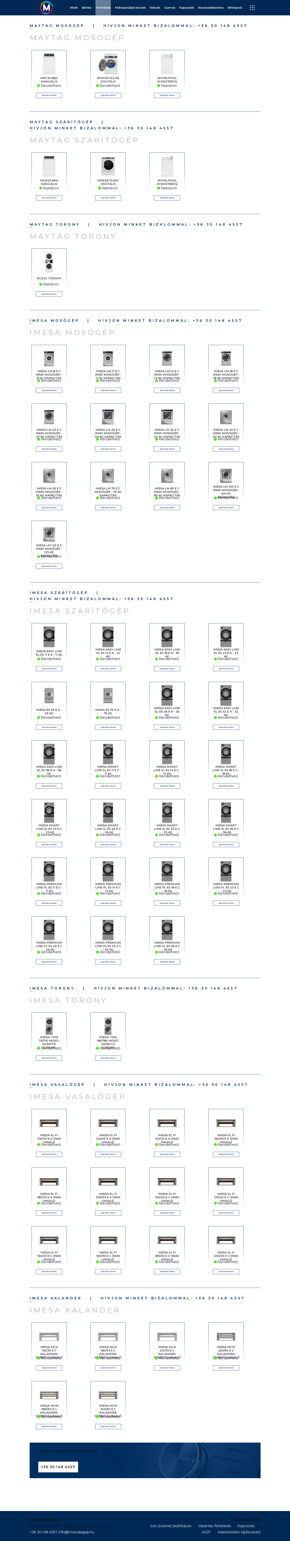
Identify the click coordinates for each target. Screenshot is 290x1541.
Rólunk (155, 7)
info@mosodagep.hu (76, 1532)
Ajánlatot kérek (49, 95)
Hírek (74, 7)
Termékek (103, 7)
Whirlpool (234, 7)
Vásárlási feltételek (214, 1526)
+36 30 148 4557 (223, 26)
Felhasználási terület (130, 7)
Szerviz (169, 7)
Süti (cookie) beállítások (170, 1526)
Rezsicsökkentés (210, 7)
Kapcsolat (186, 7)
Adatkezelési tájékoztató (239, 1532)
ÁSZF (206, 1532)
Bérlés (86, 7)
